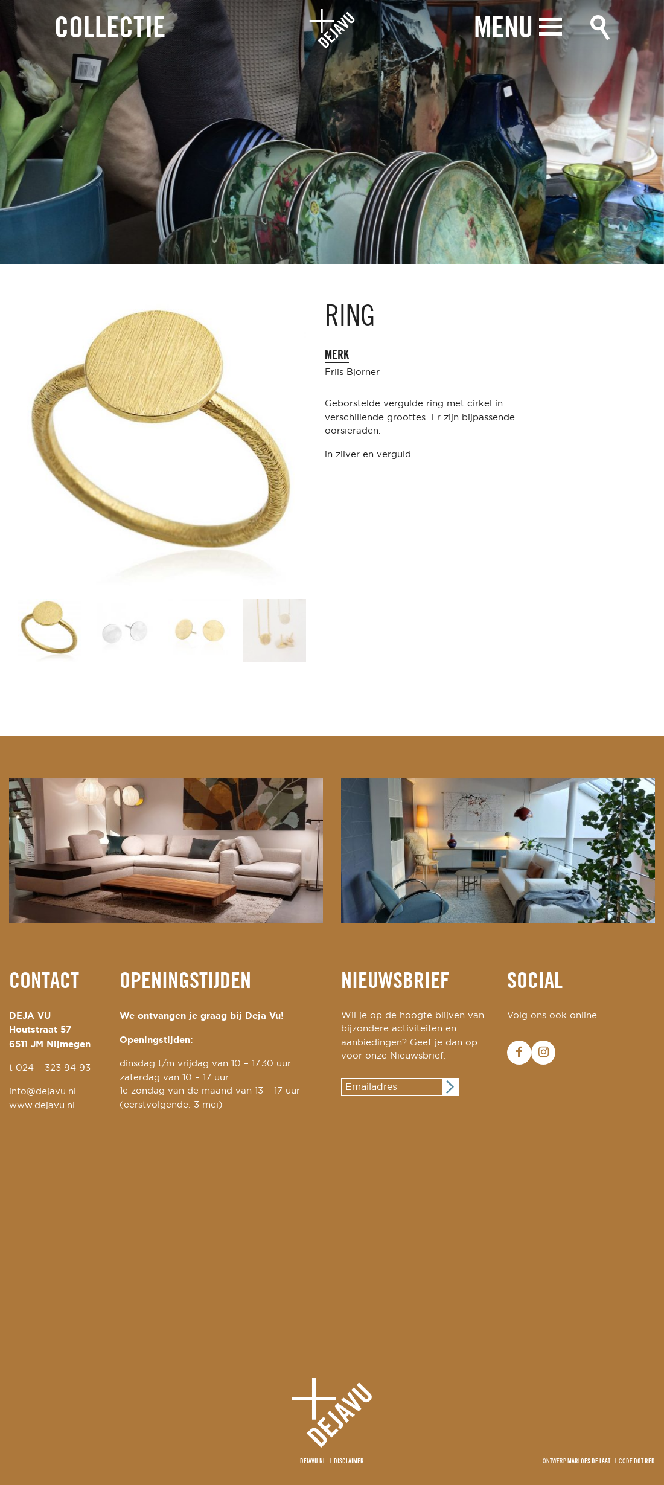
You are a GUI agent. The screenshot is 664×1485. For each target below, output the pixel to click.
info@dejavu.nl (42, 1091)
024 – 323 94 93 (53, 1068)
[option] (332, 132)
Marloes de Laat (588, 1461)
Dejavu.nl (312, 1461)
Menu (503, 28)
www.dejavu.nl (42, 1105)
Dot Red (644, 1461)
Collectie (109, 29)
